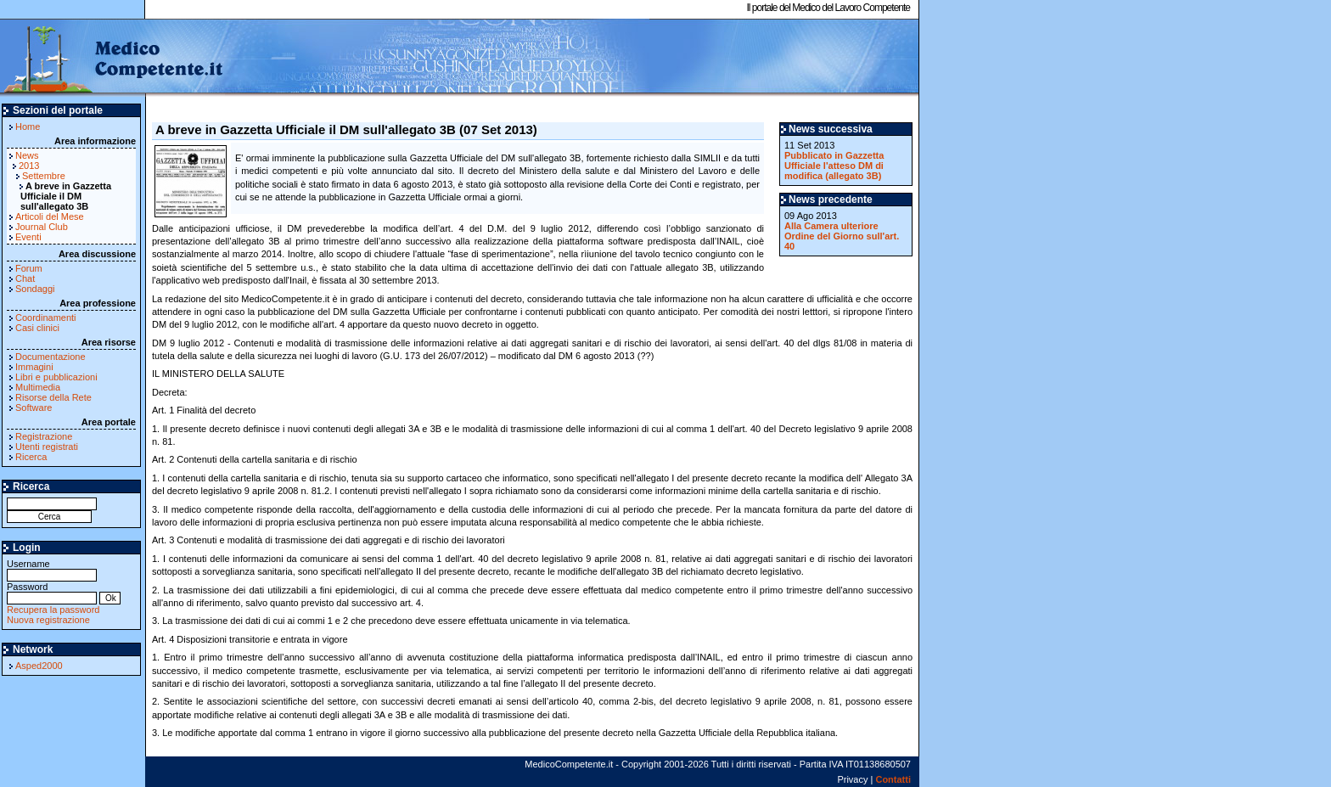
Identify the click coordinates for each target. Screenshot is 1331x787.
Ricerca (31, 457)
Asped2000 (39, 666)
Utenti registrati (46, 446)
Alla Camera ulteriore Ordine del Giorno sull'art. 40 (841, 236)
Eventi (28, 237)
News (27, 155)
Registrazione (43, 436)
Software (33, 407)
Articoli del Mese (49, 216)
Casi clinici (37, 328)
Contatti (893, 779)
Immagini (34, 367)
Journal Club (41, 227)
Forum (28, 268)
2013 (29, 165)
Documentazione (50, 356)
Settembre (43, 176)
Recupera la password (53, 609)
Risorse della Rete (53, 397)
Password (52, 592)
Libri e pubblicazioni (56, 377)
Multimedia (37, 387)
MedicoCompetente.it (112, 58)
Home (27, 126)
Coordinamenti (45, 317)
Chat (25, 278)
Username (52, 569)
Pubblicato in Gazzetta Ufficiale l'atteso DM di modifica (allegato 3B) (834, 165)
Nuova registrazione (48, 620)
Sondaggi (35, 289)
